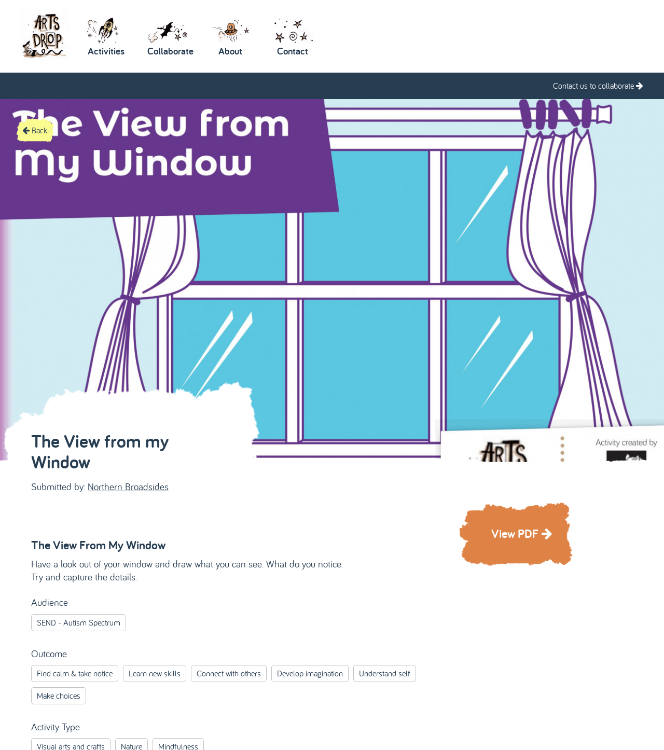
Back (34, 130)
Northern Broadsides (128, 486)
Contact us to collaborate (598, 85)
